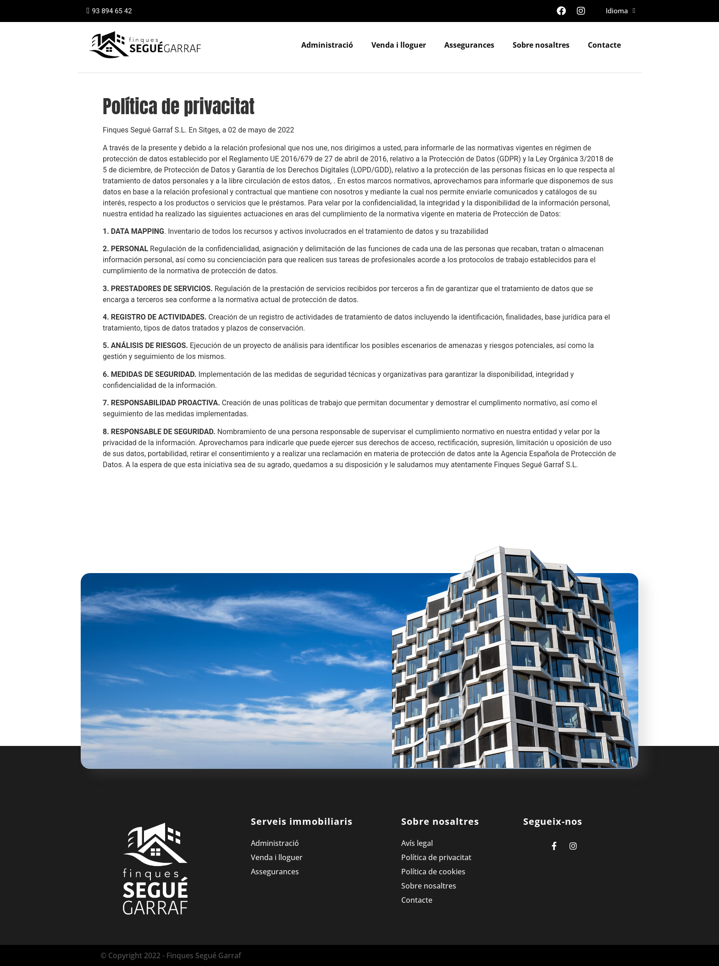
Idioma (620, 11)
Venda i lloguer (398, 45)
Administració (327, 45)
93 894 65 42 (109, 10)
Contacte (604, 45)
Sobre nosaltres (541, 45)
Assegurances (469, 45)
